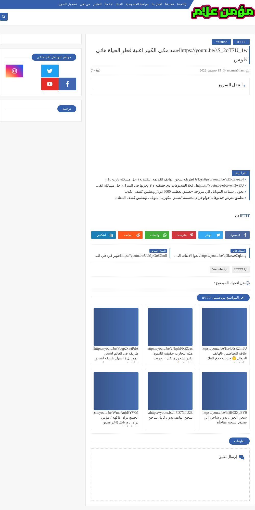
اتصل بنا (157, 4)
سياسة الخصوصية (137, 4)
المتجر (97, 4)
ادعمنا (108, 4)
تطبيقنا (169, 4)
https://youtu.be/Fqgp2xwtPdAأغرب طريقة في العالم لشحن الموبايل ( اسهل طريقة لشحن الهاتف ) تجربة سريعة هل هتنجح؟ (112, 358)
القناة (119, 4)
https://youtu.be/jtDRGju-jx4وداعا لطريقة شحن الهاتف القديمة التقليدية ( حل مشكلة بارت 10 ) (175, 179)
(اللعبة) (181, 4)
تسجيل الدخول (67, 4)
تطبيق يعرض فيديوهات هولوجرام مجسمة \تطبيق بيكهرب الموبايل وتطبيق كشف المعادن (179, 198)
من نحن (85, 4)
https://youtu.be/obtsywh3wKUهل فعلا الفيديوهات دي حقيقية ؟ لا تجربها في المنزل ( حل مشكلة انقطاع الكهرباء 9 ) (168, 185)
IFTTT (241, 42)
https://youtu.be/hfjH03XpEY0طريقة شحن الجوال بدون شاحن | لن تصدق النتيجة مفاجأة (220, 417)
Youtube (221, 42)
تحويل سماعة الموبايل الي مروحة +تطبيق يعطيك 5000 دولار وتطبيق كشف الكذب (184, 191)
